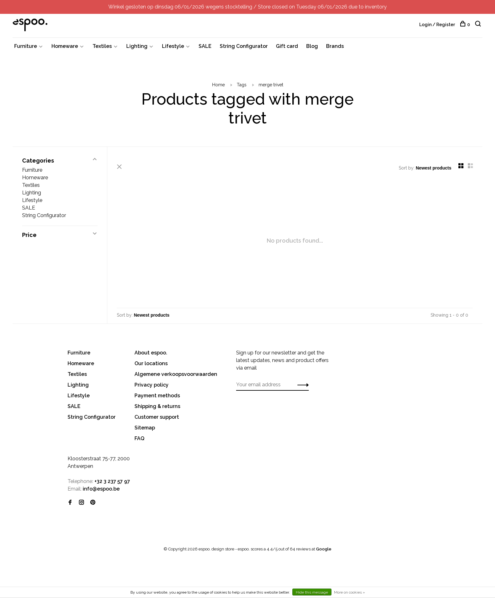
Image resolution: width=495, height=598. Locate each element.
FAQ (139, 438)
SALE (205, 46)
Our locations (151, 363)
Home (218, 84)
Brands (335, 46)
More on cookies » (349, 592)
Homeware (64, 46)
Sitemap (144, 428)
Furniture (25, 46)
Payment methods (157, 396)
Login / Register (437, 24)
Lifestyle (173, 46)
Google (323, 549)
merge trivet (271, 84)
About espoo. (150, 353)
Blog (312, 46)
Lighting (136, 46)
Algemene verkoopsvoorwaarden (175, 374)
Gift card (287, 46)
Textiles (102, 46)
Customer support (156, 417)
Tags (242, 84)
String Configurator (244, 46)
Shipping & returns (157, 406)
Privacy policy (151, 385)
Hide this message (312, 592)
